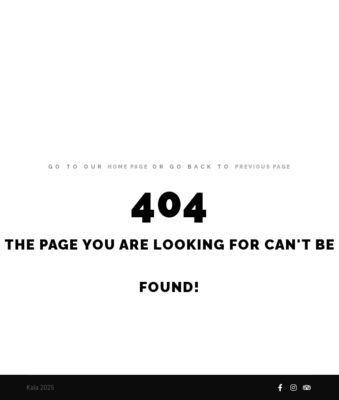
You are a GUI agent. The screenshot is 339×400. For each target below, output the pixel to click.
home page (128, 167)
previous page (263, 167)
